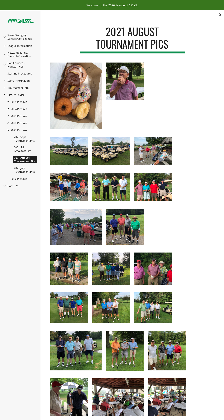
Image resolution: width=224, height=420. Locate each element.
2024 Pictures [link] (19, 109)
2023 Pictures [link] (19, 116)
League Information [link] (19, 46)
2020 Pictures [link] (19, 179)
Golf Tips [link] (12, 186)
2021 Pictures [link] (19, 130)
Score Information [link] (18, 80)
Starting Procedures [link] (19, 73)
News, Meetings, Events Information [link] (19, 54)
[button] (220, 15)
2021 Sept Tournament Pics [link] (24, 138)
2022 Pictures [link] (19, 123)
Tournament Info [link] (18, 88)
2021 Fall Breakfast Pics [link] (22, 149)
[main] (132, 39)
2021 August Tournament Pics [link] (24, 159)
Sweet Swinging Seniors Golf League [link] (19, 36)
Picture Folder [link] (15, 95)
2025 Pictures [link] (19, 102)
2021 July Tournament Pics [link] (24, 169)
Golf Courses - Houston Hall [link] (16, 64)
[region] (112, 5)
